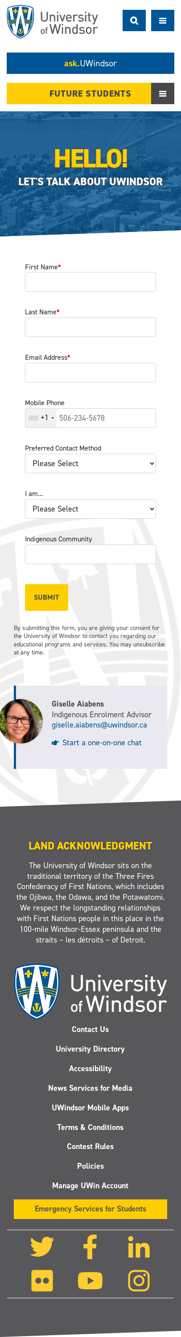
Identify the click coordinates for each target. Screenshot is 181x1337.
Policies (90, 1166)
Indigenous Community (58, 539)
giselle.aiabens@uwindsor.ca (99, 724)
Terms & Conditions (90, 1127)
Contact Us (90, 1029)
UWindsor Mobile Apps (90, 1107)
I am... (34, 493)
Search (134, 20)
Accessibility (90, 1068)
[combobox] (41, 418)
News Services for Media (90, 1088)
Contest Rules (90, 1146)
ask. (90, 63)
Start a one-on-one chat (102, 742)
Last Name (42, 312)
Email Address (47, 357)
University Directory (90, 1049)
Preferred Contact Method (63, 448)
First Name (43, 267)
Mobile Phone (45, 402)
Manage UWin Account (90, 1185)
